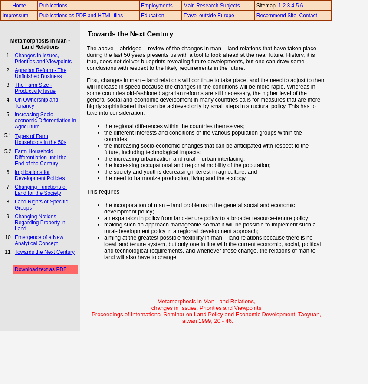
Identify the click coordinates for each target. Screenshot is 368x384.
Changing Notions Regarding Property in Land (40, 222)
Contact (308, 16)
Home (19, 6)
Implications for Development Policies (40, 175)
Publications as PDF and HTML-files (81, 16)
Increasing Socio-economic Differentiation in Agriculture (45, 121)
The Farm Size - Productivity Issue (35, 88)
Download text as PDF (40, 269)
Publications (53, 6)
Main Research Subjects (212, 6)
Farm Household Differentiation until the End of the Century (40, 157)
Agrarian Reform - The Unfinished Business (40, 73)
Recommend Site (276, 16)
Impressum (15, 16)
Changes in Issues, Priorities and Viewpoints (43, 59)
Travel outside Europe (209, 16)
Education (152, 16)
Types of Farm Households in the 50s (40, 139)
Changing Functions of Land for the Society (41, 190)
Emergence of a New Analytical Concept (39, 240)
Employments (157, 6)
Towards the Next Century (45, 252)
